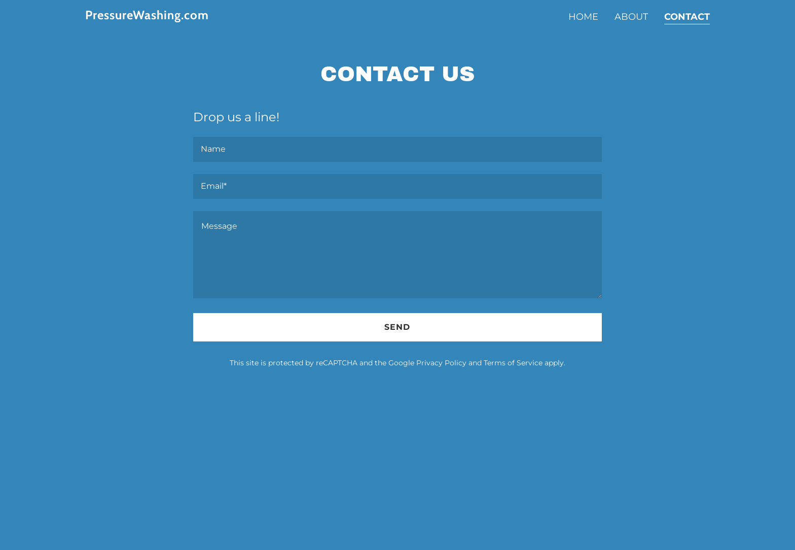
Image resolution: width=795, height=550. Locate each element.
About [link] (631, 16)
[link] (194, 16)
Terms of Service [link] (513, 362)
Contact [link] (687, 16)
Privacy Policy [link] (441, 362)
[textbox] (397, 149)
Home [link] (583, 16)
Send (397, 327)
